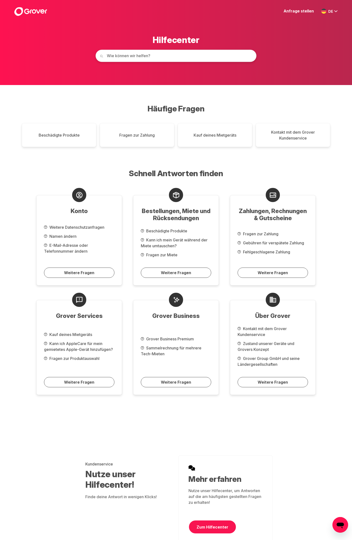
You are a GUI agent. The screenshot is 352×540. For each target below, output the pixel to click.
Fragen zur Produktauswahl (71, 358)
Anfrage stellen (299, 11)
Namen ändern (60, 236)
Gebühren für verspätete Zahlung (271, 242)
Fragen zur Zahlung (137, 135)
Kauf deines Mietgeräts (215, 135)
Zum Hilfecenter (212, 527)
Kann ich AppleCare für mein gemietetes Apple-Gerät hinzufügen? (78, 346)
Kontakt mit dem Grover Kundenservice (293, 135)
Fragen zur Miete (159, 254)
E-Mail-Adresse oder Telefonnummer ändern (66, 248)
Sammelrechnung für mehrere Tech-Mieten (171, 351)
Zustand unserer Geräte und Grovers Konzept (266, 346)
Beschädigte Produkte (59, 135)
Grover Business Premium (167, 338)
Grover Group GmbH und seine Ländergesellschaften (269, 361)
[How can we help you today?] (176, 56)
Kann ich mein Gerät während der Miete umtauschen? (174, 243)
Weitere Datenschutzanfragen (74, 227)
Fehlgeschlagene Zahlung (264, 251)
